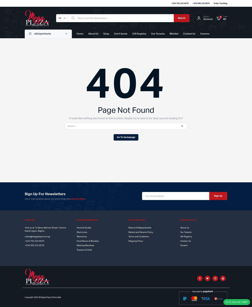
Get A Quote (121, 34)
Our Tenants (158, 34)
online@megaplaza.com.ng (37, 237)
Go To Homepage (126, 137)
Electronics (82, 232)
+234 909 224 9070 (201, 3)
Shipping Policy (135, 241)
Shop (106, 34)
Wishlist (174, 34)
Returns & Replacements (139, 228)
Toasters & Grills (84, 250)
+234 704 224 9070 (180, 3)
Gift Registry (139, 34)
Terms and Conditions (138, 237)
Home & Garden (84, 228)
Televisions (82, 237)
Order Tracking (220, 3)
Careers (204, 34)
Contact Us (189, 34)
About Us (93, 34)
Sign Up (218, 196)
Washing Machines (85, 246)
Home (80, 34)
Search (181, 18)
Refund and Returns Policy (140, 232)
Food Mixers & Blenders (88, 241)
